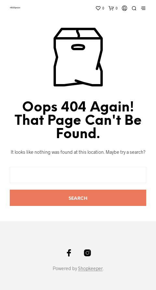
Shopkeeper (90, 268)
